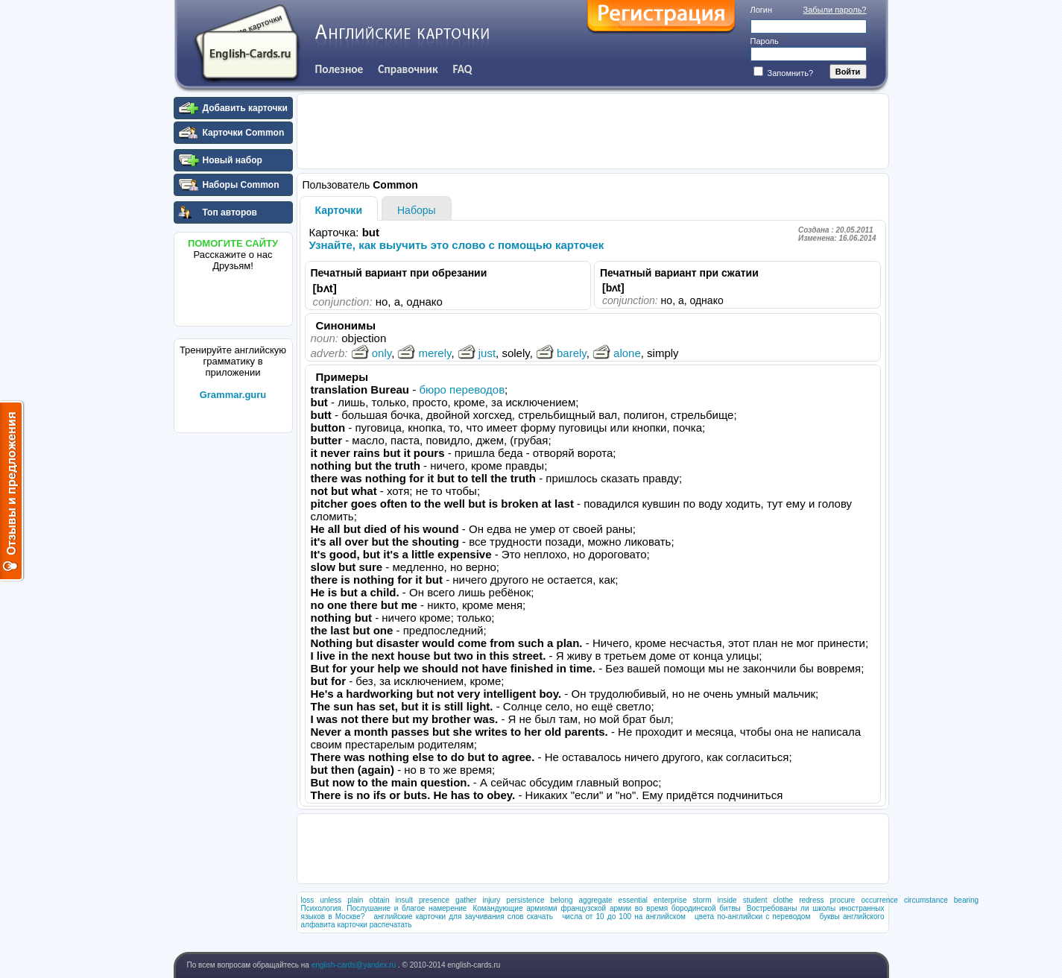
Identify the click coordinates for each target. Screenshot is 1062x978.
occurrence (879, 900)
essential (633, 900)
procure (843, 900)
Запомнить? (783, 73)
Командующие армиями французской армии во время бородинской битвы (606, 908)
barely (561, 353)
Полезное (339, 69)
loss (308, 900)
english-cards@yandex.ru (355, 965)
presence (434, 900)
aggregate (596, 900)
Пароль (764, 41)
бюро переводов (462, 389)
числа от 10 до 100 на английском (624, 916)
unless (330, 900)
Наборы (416, 210)
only (371, 353)
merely (424, 353)
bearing (966, 900)
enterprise (670, 900)
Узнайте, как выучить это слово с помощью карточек (456, 245)
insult (404, 900)
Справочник (407, 69)
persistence (525, 900)
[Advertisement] (233, 662)
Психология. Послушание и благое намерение (384, 908)
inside (727, 900)
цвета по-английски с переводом (752, 916)
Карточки (339, 210)
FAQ (462, 69)
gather (465, 900)
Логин (761, 9)
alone (616, 353)
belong (562, 900)
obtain (379, 900)
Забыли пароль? (835, 9)
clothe (783, 900)
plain (355, 900)
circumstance (926, 900)
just (477, 353)
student (755, 900)
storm (702, 900)
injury (491, 900)
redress (811, 900)
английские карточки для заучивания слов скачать (463, 916)
